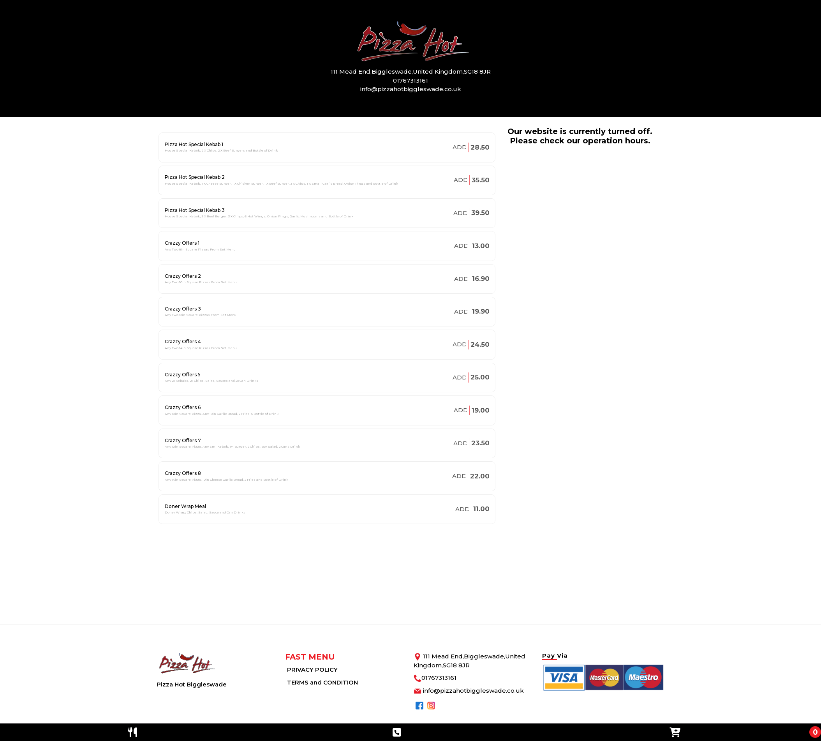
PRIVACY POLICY (312, 669)
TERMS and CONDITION (322, 682)
